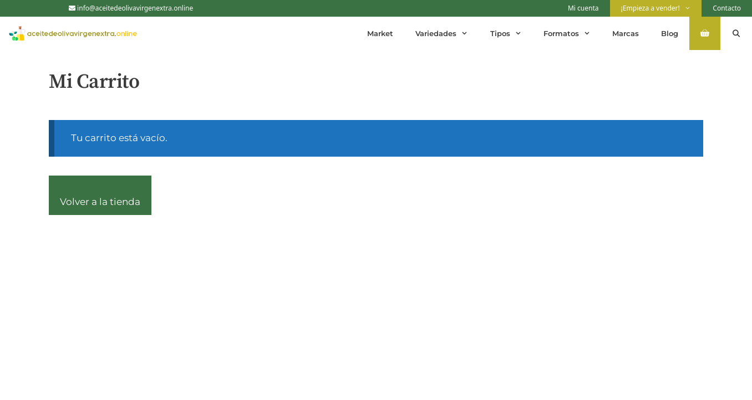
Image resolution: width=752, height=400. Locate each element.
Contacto (727, 8)
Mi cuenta (583, 8)
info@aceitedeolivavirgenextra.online (131, 8)
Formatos (572, 33)
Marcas (625, 33)
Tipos (511, 33)
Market (380, 33)
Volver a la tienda (100, 201)
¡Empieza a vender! (661, 8)
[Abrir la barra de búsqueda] (736, 33)
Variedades (447, 33)
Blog (669, 33)
